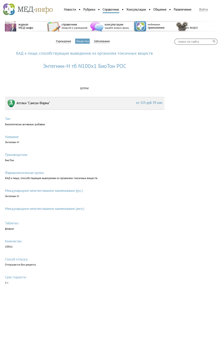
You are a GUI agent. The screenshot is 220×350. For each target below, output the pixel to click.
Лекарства (82, 41)
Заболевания (102, 41)
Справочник (111, 9)
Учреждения (63, 41)
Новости (70, 9)
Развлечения (182, 9)
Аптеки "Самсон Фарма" (85, 103)
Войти (203, 9)
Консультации (136, 9)
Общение (159, 9)
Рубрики (89, 9)
